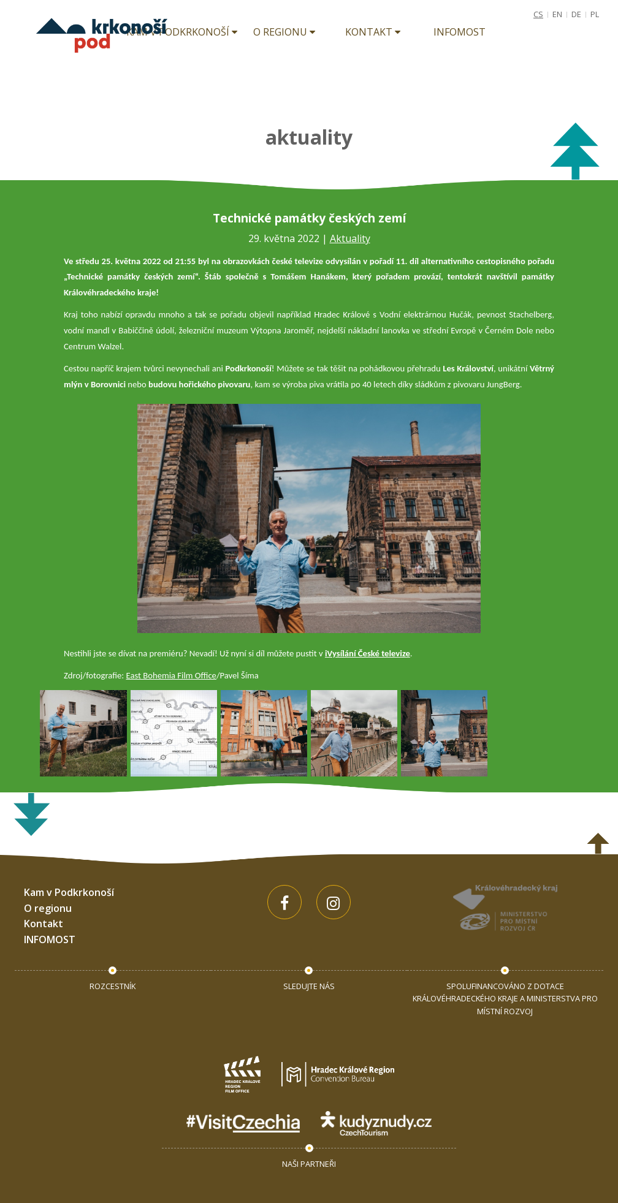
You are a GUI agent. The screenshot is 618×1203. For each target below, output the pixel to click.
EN (557, 14)
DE (576, 14)
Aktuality (350, 238)
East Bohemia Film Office (171, 675)
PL (594, 14)
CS (538, 14)
